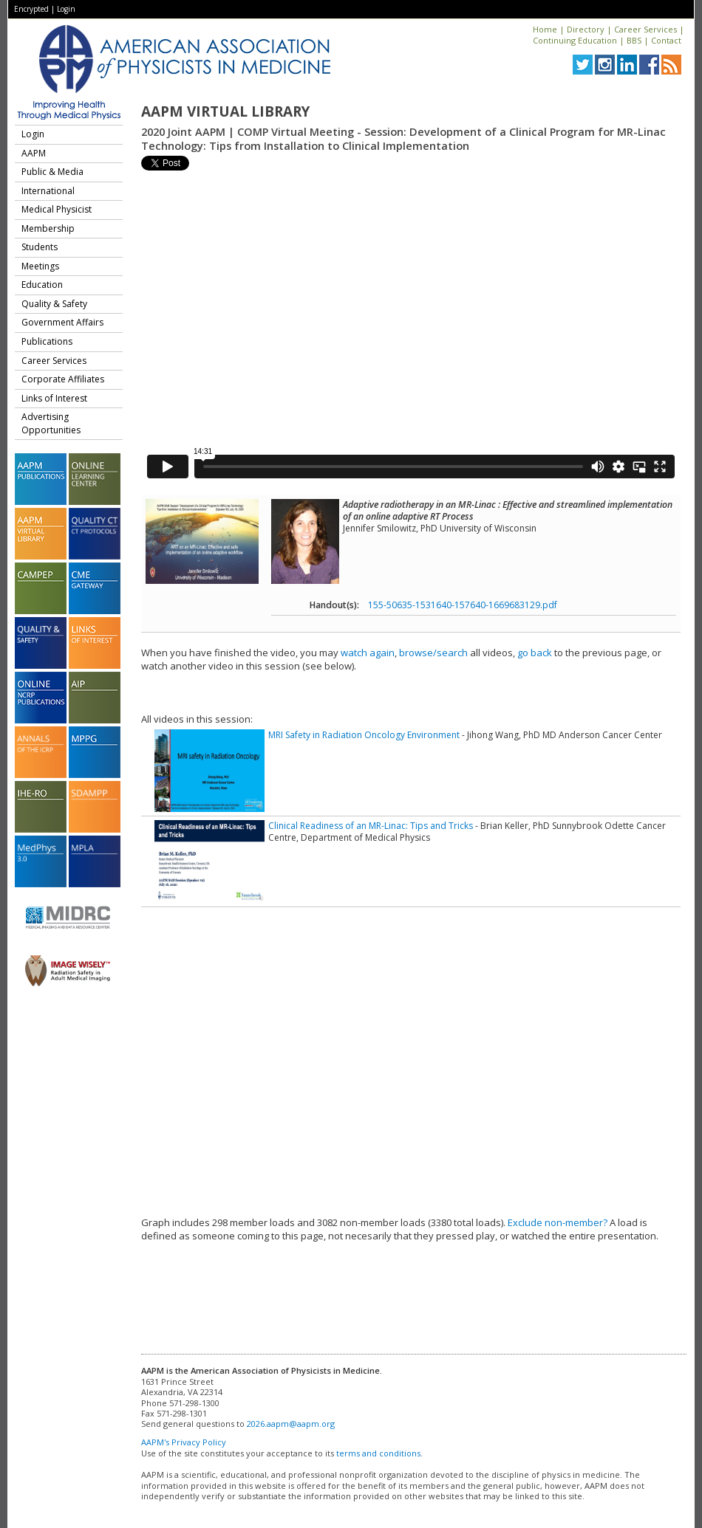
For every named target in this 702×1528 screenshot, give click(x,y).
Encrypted (31, 9)
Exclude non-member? (557, 1222)
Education (42, 284)
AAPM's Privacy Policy (183, 1442)
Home (545, 29)
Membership (48, 228)
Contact (666, 40)
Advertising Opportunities (51, 423)
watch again (368, 652)
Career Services (645, 29)
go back (534, 652)
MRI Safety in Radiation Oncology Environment (364, 735)
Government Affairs (62, 322)
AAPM (33, 153)
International (48, 191)
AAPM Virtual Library (225, 111)
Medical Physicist (56, 209)
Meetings (40, 266)
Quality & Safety (54, 303)
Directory (585, 29)
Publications (46, 341)
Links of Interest (54, 398)
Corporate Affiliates (62, 379)
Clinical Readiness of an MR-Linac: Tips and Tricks (370, 825)
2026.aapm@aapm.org (291, 1423)
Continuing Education (575, 40)
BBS (634, 40)
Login (66, 9)
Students (39, 247)
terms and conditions (378, 1453)
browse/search (433, 652)
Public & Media (52, 171)
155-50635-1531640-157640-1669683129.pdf (462, 605)
